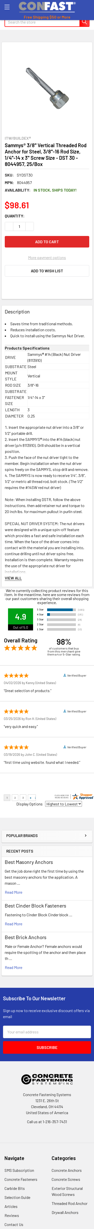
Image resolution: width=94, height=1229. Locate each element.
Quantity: (15, 215)
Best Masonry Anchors (29, 862)
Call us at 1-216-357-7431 (47, 1121)
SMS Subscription (19, 1170)
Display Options (29, 803)
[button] (47, 271)
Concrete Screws (66, 1179)
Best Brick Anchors (25, 937)
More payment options (47, 257)
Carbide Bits (15, 1188)
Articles (11, 1206)
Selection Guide (17, 1197)
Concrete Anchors (67, 1170)
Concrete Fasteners (21, 1179)
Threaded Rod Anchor (69, 1203)
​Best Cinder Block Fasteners (35, 906)
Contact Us (14, 1224)
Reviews (12, 1215)
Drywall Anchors (65, 1212)
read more (13, 892)
